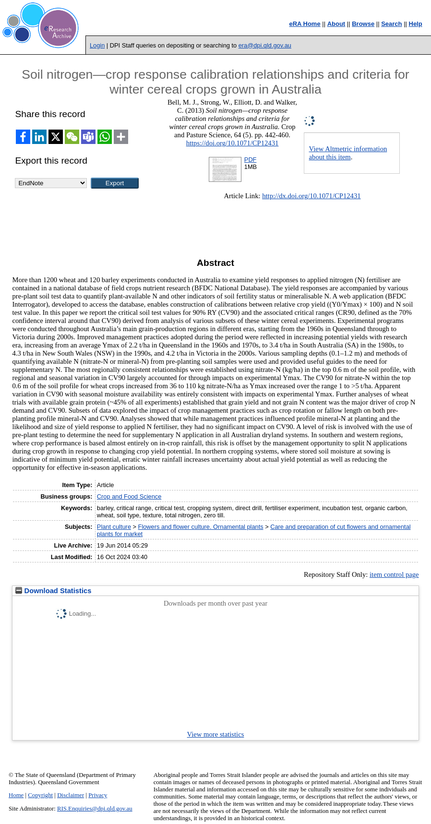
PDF (250, 159)
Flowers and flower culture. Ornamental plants (200, 526)
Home (16, 795)
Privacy (97, 795)
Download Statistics (53, 591)
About (336, 23)
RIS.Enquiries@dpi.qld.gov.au (94, 808)
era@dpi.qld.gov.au (265, 45)
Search (391, 23)
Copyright (40, 795)
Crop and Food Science (129, 496)
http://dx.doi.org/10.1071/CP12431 (311, 196)
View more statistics (215, 734)
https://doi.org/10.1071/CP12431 (232, 143)
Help (415, 23)
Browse (363, 23)
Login (97, 45)
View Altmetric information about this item (348, 153)
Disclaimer (70, 795)
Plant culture (114, 526)
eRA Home (304, 23)
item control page (394, 574)
